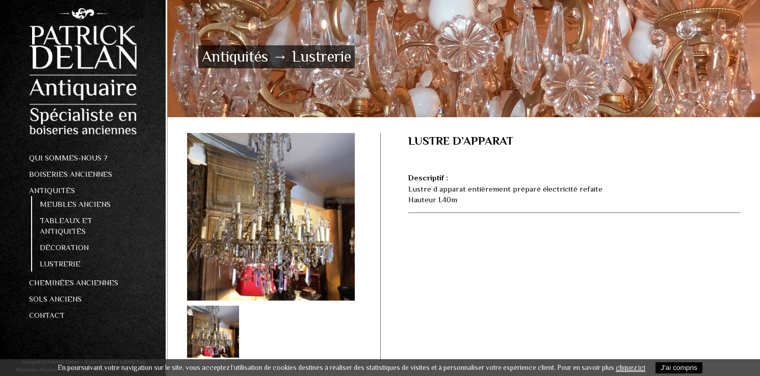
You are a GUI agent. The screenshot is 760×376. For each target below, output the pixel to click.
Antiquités (52, 190)
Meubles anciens (75, 204)
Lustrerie (60, 263)
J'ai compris (679, 367)
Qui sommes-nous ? (68, 157)
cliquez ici (630, 367)
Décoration (64, 247)
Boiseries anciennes (70, 174)
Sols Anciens (55, 298)
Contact (47, 315)
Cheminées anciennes (73, 282)
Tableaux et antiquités (66, 225)
